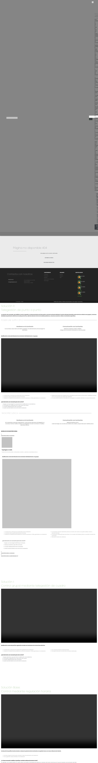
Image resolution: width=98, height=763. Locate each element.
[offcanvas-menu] (92, 3)
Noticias (45, 277)
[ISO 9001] (79, 280)
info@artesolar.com (12, 282)
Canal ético (80, 301)
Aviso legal (74, 301)
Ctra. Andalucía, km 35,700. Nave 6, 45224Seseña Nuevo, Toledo (29, 281)
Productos (46, 276)
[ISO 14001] (80, 285)
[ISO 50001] (80, 290)
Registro (61, 276)
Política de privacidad (67, 301)
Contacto (46, 274)
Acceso (61, 274)
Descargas (46, 280)
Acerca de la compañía (49, 279)
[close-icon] (92, 5)
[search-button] (90, 119)
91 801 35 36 (96, 194)
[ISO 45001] (80, 296)
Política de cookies (58, 301)
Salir (60, 277)
